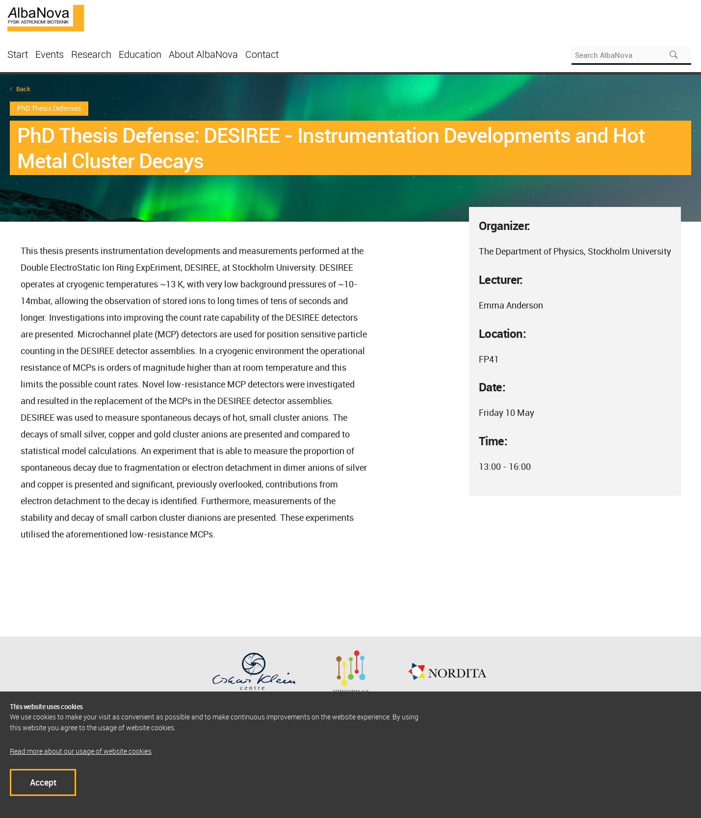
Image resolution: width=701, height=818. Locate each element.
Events (49, 54)
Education (140, 54)
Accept (43, 782)
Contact (262, 54)
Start (17, 54)
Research (91, 54)
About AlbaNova (203, 54)
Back (23, 89)
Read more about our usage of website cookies (81, 751)
